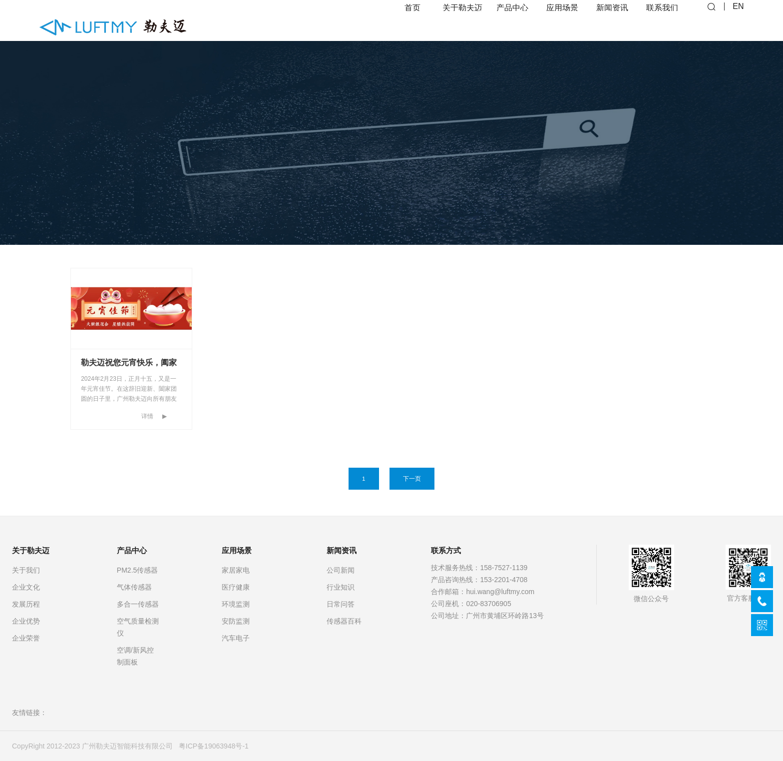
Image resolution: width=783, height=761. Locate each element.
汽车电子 (236, 638)
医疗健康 (236, 587)
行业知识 (341, 587)
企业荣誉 (26, 638)
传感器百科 (344, 621)
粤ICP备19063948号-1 (214, 746)
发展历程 (26, 604)
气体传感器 (134, 587)
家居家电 (236, 570)
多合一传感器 (138, 604)
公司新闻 (341, 570)
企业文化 (26, 587)
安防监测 (236, 621)
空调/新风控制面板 (135, 656)
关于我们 (26, 570)
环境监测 (236, 604)
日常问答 (341, 604)
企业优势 (26, 621)
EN (738, 20)
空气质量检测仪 (138, 627)
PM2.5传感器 (137, 570)
